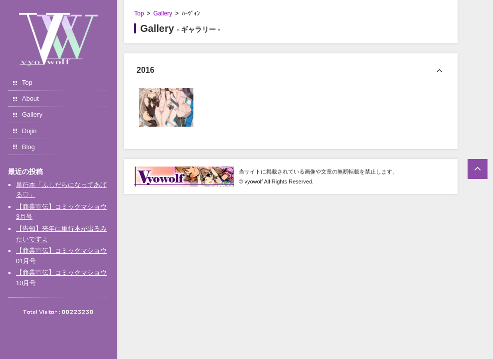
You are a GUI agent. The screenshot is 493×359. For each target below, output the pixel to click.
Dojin (29, 131)
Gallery (32, 114)
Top (27, 82)
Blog (28, 147)
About (30, 98)
